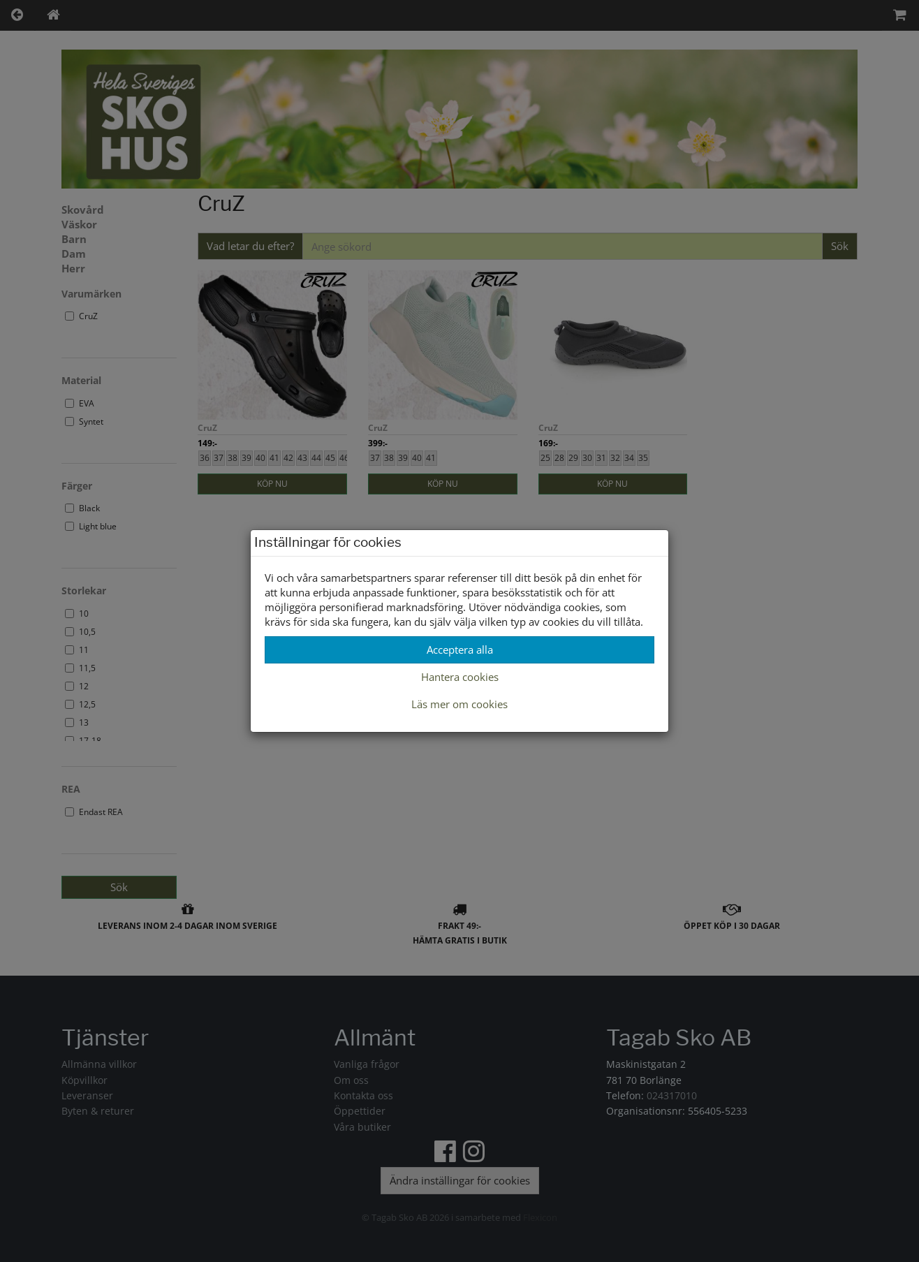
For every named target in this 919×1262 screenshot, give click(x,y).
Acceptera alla (460, 649)
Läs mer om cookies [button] (459, 704)
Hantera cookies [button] (460, 677)
